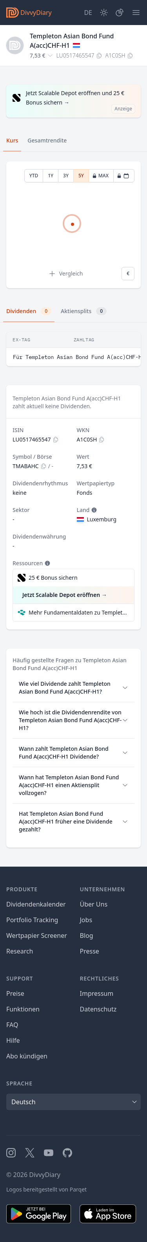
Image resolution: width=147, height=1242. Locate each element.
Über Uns (94, 904)
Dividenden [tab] (28, 311)
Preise (15, 993)
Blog (86, 935)
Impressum (97, 993)
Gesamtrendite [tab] (47, 140)
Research (19, 951)
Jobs (86, 920)
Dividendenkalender (36, 904)
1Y (50, 175)
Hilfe (13, 1040)
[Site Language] (88, 12)
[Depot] (120, 12)
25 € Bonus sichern (53, 577)
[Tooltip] (93, 510)
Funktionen (23, 1009)
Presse (89, 951)
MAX (100, 175)
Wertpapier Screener (36, 935)
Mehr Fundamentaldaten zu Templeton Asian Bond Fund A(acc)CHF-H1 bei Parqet (78, 612)
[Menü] (136, 12)
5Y (81, 175)
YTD (33, 175)
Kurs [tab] (12, 140)
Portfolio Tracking (32, 920)
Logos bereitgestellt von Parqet (46, 1189)
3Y (66, 175)
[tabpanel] (73, 224)
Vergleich (65, 274)
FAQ (12, 1024)
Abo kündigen (26, 1056)
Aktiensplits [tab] (84, 311)
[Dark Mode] (104, 12)
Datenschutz (98, 1009)
